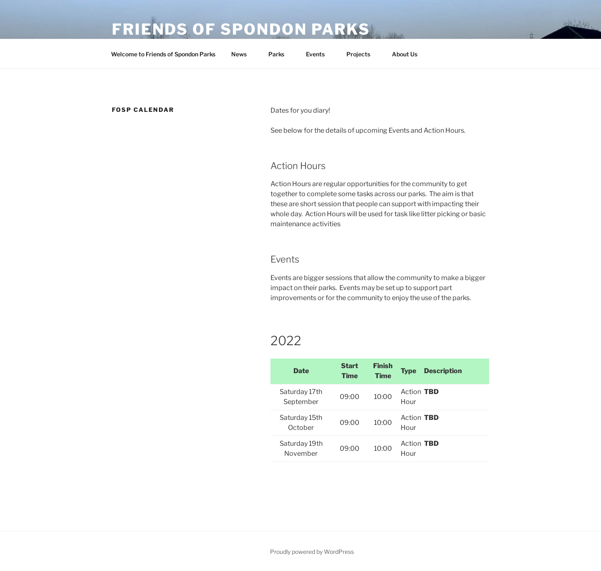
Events (319, 54)
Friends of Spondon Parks (241, 29)
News (243, 54)
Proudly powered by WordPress (312, 551)
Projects (362, 54)
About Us (408, 54)
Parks (280, 54)
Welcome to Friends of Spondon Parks (163, 54)
